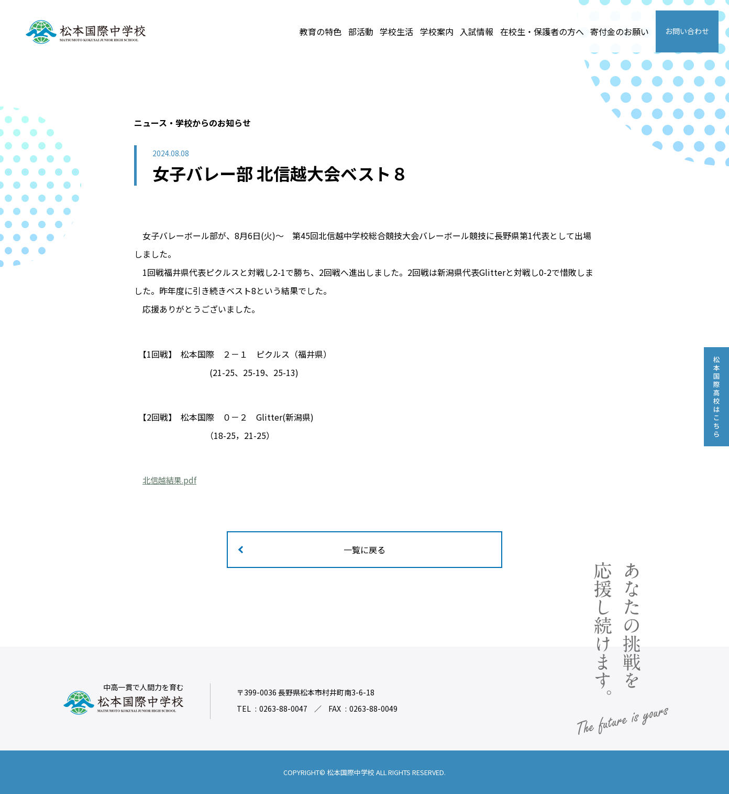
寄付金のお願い (619, 31)
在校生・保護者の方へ (542, 31)
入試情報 (476, 31)
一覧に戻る (364, 549)
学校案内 (437, 31)
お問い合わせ (687, 31)
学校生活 (396, 31)
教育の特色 (320, 31)
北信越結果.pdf (171, 480)
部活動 (360, 31)
